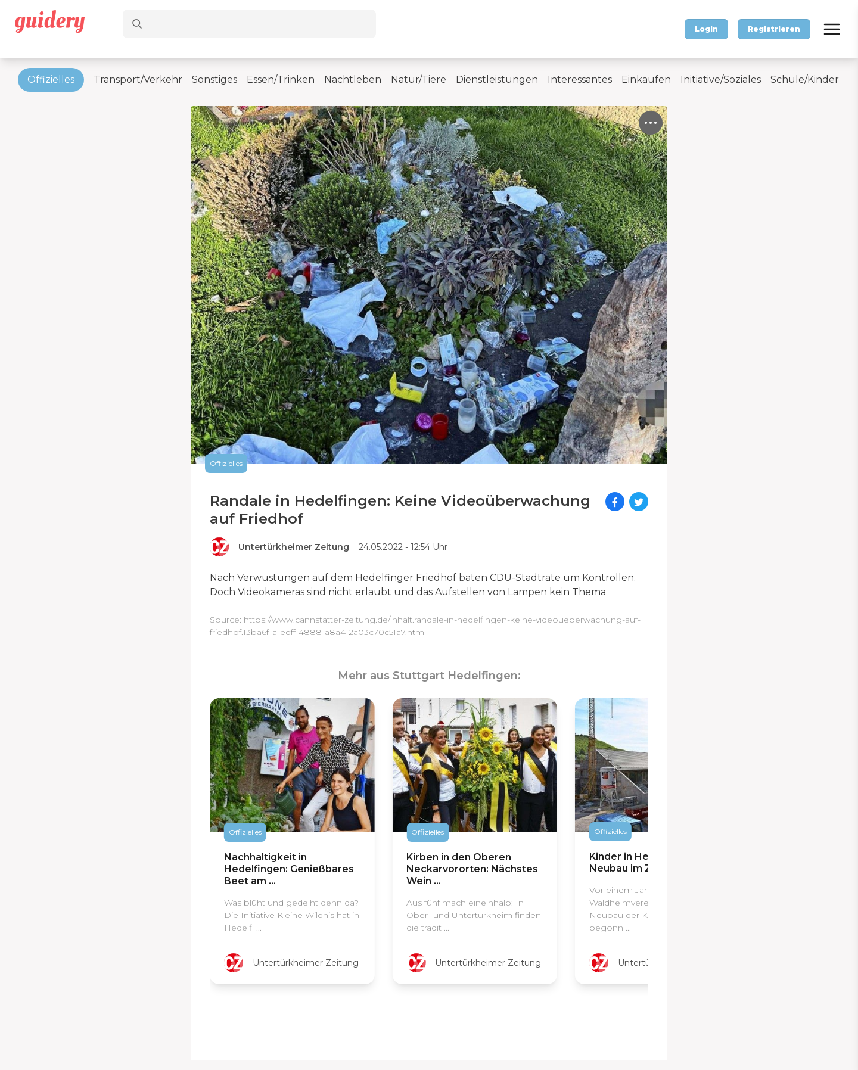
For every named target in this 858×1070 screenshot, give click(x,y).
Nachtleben (352, 79)
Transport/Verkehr (138, 79)
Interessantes (580, 79)
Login (706, 28)
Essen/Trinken (281, 79)
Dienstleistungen (497, 79)
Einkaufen (646, 79)
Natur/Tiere (418, 79)
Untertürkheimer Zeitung (293, 547)
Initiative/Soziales (720, 79)
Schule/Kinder (804, 79)
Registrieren (774, 28)
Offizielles (50, 79)
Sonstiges (214, 79)
